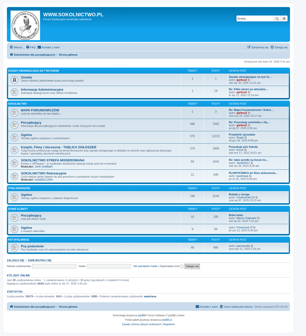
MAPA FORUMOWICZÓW (40, 110)
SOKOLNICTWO (17, 103)
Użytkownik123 (245, 197)
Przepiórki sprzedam (242, 134)
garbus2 (241, 79)
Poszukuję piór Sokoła (243, 146)
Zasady (26, 77)
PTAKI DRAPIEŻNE (19, 188)
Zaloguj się (15, 260)
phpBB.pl (167, 320)
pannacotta (243, 245)
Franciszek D (244, 227)
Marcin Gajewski (246, 218)
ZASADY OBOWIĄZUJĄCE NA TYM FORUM (33, 70)
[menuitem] (31, 47)
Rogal (240, 137)
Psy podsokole (32, 246)
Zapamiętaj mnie (171, 266)
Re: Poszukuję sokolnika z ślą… (249, 122)
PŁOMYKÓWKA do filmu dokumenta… (253, 172)
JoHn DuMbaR (43, 166)
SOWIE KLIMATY (18, 209)
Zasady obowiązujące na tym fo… (250, 76)
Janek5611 (243, 162)
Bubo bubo (236, 215)
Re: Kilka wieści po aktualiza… (248, 89)
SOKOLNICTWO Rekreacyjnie (43, 173)
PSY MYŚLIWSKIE (18, 239)
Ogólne (26, 135)
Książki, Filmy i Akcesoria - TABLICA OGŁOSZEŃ (58, 147)
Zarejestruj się (39, 260)
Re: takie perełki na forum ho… (249, 159)
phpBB (141, 315)
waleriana (150, 296)
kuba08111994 (44, 179)
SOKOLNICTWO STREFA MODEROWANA (53, 160)
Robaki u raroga (239, 194)
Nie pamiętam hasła (145, 266)
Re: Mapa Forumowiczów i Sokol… (251, 109)
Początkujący (31, 122)
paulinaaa (242, 175)
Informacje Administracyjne (42, 89)
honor (239, 149)
